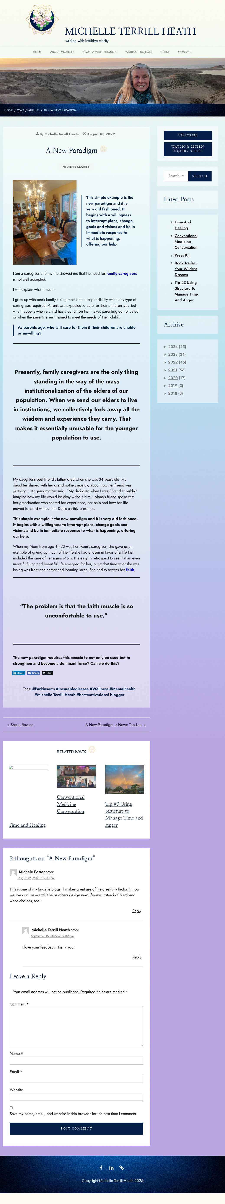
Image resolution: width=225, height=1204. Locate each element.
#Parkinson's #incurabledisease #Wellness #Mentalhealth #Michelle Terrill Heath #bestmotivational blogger (83, 692)
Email (16, 1073)
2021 (172, 370)
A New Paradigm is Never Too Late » (115, 724)
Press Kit (182, 255)
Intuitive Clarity (75, 167)
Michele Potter (32, 873)
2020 (173, 378)
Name (16, 1055)
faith (130, 570)
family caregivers (121, 273)
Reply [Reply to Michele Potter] (136, 912)
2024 (173, 346)
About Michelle (62, 52)
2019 (172, 385)
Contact (185, 52)
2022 (173, 362)
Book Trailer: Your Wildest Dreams (186, 269)
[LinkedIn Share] (18, 673)
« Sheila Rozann (21, 724)
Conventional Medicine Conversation (71, 804)
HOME (37, 52)
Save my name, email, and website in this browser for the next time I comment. (73, 1115)
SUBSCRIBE (188, 135)
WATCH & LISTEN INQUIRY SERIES (187, 149)
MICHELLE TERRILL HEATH (130, 32)
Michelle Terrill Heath (61, 134)
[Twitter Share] (47, 673)
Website (16, 1091)
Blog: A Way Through (100, 52)
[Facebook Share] (33, 673)
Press (165, 52)
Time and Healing (27, 827)
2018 (172, 393)
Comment (19, 1006)
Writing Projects (138, 52)
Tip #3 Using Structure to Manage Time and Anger (186, 291)
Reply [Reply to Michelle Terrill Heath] (136, 959)
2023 (173, 354)
